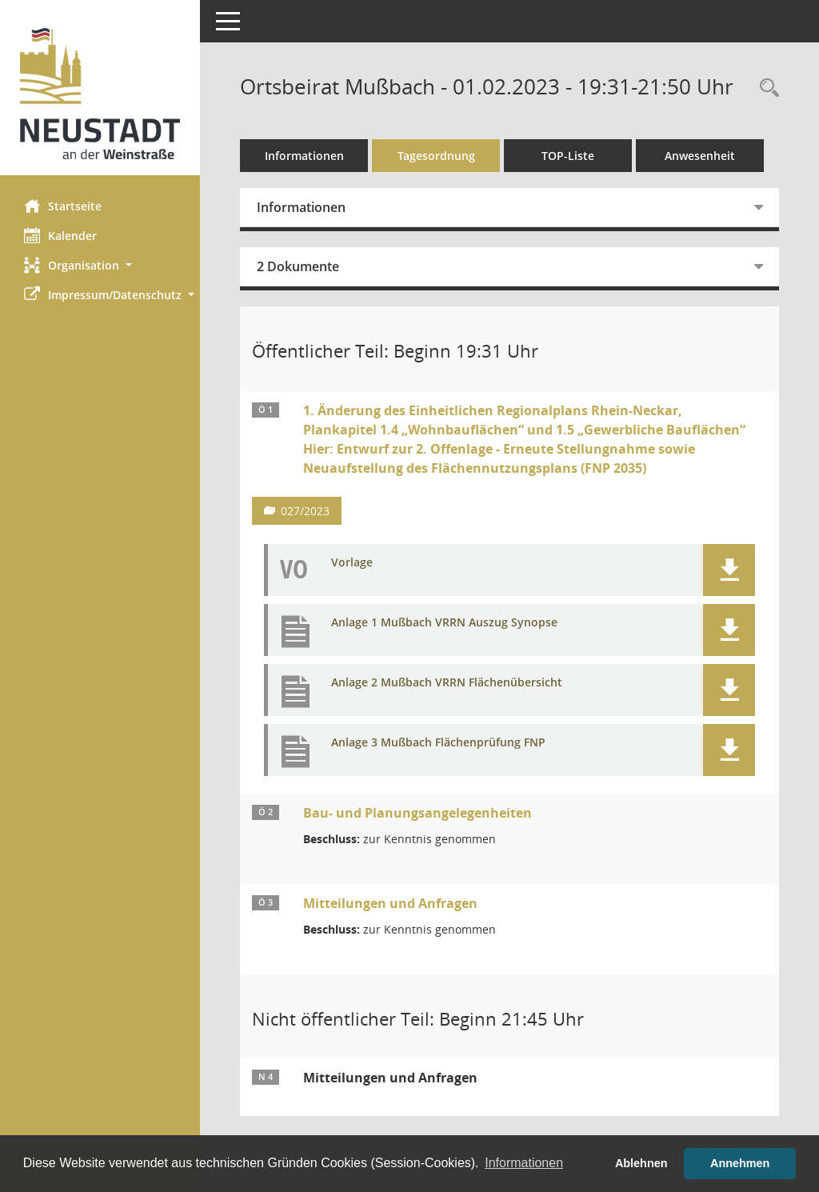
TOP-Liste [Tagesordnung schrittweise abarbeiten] (567, 155)
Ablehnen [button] (641, 1163)
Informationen (304, 155)
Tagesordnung (436, 155)
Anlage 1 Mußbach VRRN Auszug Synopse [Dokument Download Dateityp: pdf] (444, 623)
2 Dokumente (298, 266)
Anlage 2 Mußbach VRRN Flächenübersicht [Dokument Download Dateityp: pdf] (446, 683)
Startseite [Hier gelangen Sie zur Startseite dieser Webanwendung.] (63, 206)
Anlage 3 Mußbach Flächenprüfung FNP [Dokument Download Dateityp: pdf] (438, 743)
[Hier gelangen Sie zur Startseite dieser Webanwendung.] (100, 93)
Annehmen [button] (739, 1163)
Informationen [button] (524, 1163)
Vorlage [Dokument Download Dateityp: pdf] (352, 563)
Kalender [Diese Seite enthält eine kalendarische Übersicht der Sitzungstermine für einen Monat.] (60, 235)
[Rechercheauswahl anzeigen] (765, 88)
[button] (100, 265)
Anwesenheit (700, 155)
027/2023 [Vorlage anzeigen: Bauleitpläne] (305, 510)
